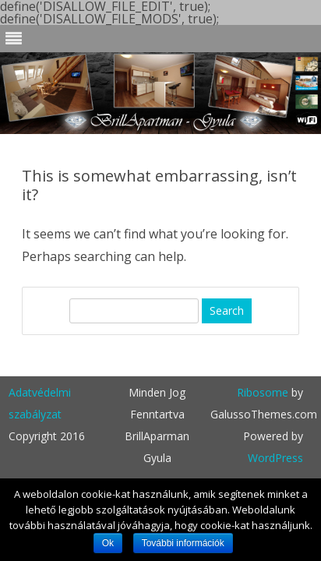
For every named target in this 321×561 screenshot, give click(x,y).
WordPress (275, 457)
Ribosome (262, 392)
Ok (108, 543)
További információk (183, 543)
